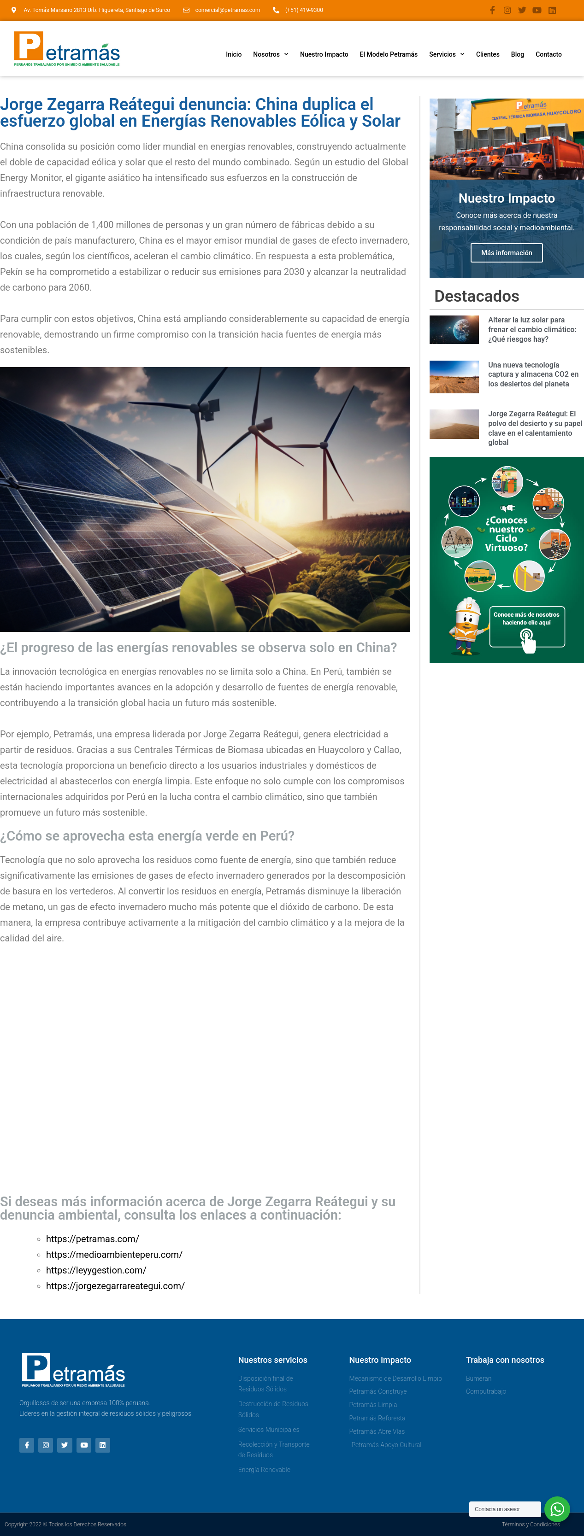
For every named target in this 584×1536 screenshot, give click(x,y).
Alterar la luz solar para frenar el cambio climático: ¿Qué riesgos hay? (532, 331)
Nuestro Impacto (324, 54)
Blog (517, 54)
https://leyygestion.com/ (96, 1270)
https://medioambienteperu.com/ (114, 1254)
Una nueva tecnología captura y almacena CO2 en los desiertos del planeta (533, 376)
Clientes (488, 54)
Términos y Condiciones (531, 1524)
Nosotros (271, 54)
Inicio (234, 54)
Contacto (549, 54)
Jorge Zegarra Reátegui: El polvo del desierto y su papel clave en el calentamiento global (535, 429)
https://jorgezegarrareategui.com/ (115, 1285)
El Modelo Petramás (389, 54)
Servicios (447, 54)
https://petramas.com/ (92, 1238)
